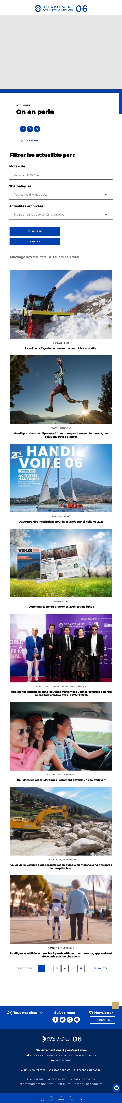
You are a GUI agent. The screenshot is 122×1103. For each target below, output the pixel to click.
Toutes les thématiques (30, 196)
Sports (67, 518)
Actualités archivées (26, 208)
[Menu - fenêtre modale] (42, 1098)
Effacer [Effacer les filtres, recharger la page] (35, 243)
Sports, (55, 430)
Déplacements (61, 344)
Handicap (65, 430)
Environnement (66, 776)
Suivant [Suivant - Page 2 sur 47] (100, 970)
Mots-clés (17, 168)
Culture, (55, 688)
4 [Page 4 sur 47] (65, 970)
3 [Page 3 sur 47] (57, 970)
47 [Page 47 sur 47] (81, 970)
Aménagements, (53, 861)
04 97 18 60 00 (63, 1060)
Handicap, (57, 518)
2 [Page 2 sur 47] (49, 970)
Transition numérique (74, 688)
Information (61, 603)
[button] (116, 1088)
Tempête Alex (70, 861)
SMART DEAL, (42, 688)
